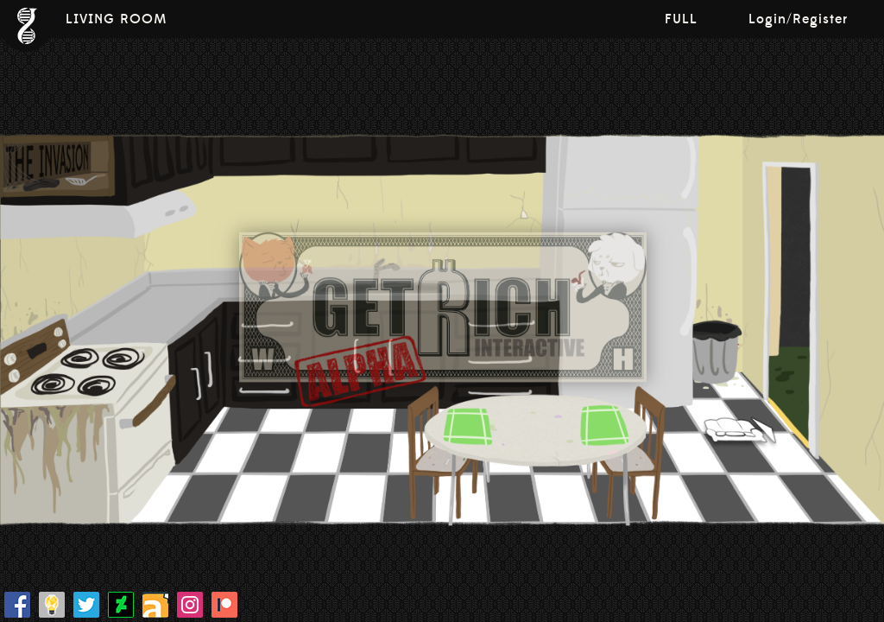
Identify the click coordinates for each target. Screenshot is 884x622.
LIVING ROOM (116, 19)
